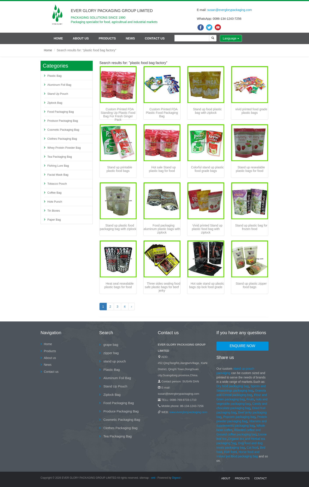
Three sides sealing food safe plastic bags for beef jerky (162, 287)
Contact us (155, 38)
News (130, 38)
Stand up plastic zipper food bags (251, 285)
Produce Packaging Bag (62, 120)
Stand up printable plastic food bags (119, 169)
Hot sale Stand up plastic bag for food (162, 169)
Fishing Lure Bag (58, 165)
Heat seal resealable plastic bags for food (119, 285)
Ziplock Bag (54, 102)
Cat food (252, 447)
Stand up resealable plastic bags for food (250, 169)
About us (81, 38)
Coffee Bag (54, 192)
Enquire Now (242, 346)
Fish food (230, 452)
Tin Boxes (53, 210)
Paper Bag (54, 219)
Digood (176, 477)
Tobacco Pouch (57, 183)
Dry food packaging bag (233, 386)
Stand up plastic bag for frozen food (251, 227)
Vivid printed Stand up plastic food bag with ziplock (207, 229)
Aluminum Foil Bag (59, 84)
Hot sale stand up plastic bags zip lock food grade (206, 285)
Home (58, 38)
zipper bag (111, 353)
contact (260, 478)
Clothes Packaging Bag (62, 138)
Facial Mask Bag (57, 174)
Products (107, 38)
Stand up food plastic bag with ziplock (207, 110)
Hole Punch (54, 201)
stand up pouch (114, 361)
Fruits (250, 399)
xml (153, 477)
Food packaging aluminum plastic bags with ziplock (162, 229)
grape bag (110, 344)
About (225, 478)
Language (231, 38)
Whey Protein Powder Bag (64, 147)
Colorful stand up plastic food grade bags (207, 169)
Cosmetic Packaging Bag (63, 129)
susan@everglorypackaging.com (229, 10)
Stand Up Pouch (57, 93)
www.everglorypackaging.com (188, 412)
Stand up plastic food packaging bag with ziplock (118, 227)
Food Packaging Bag (60, 111)
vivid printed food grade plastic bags (251, 110)
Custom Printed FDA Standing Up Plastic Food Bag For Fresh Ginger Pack (118, 114)
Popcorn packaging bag (239, 417)
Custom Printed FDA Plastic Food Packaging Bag (162, 112)
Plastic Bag (54, 75)
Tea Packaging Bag (59, 156)
